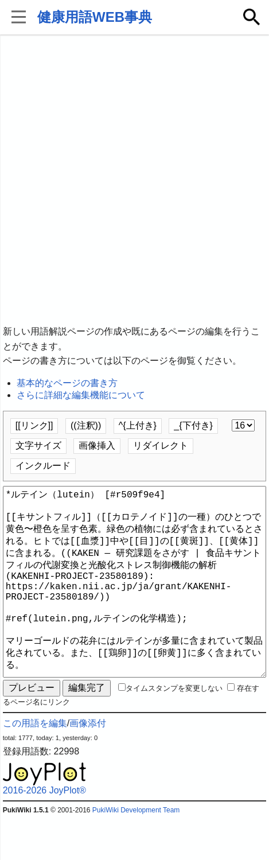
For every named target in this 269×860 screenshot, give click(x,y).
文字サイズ (38, 445)
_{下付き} (193, 425)
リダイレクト (160, 445)
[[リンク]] (34, 425)
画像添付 (87, 764)
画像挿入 (97, 445)
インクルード (43, 465)
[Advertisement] (134, 180)
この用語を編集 (35, 764)
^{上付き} (138, 425)
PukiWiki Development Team (136, 851)
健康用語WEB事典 (94, 17)
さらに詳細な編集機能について (81, 395)
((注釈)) (86, 425)
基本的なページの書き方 (67, 383)
